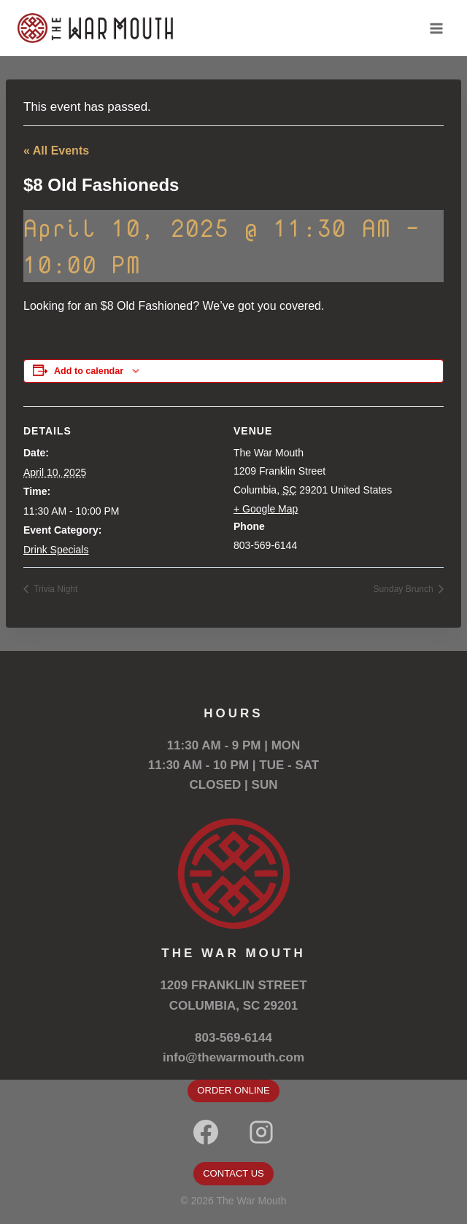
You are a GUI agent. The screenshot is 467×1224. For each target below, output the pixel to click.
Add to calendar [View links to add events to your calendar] (88, 371)
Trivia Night (54, 589)
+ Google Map (266, 509)
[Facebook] (206, 1132)
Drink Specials (55, 550)
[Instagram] (261, 1132)
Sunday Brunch (405, 589)
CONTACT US (233, 1173)
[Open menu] (435, 28)
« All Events (56, 150)
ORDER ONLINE (233, 1090)
